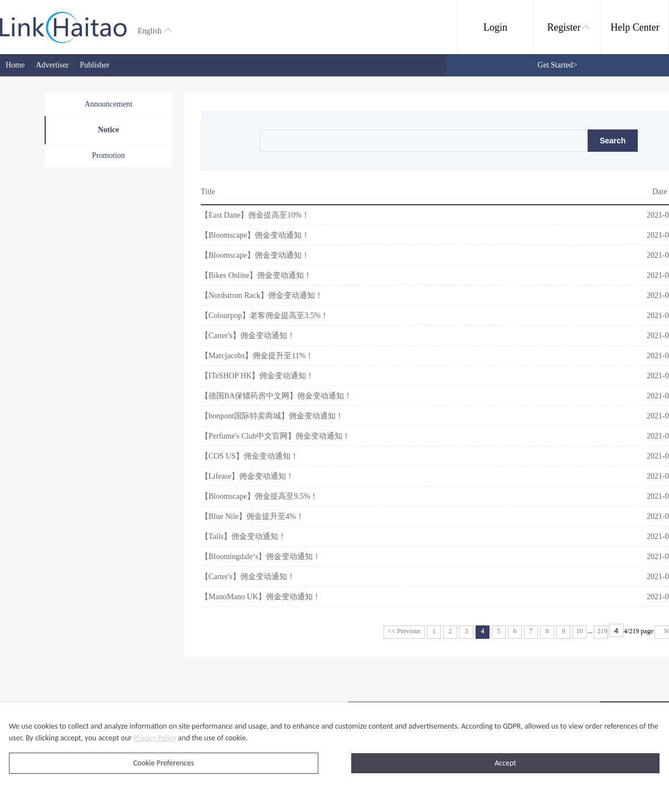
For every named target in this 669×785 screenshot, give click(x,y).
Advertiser (52, 65)
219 (602, 631)
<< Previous (404, 631)
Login (495, 27)
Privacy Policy (155, 738)
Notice (108, 130)
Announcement (109, 104)
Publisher (94, 65)
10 (579, 631)
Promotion (108, 155)
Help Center (634, 27)
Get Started (557, 65)
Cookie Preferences (163, 763)
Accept (505, 763)
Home (15, 65)
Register (568, 27)
